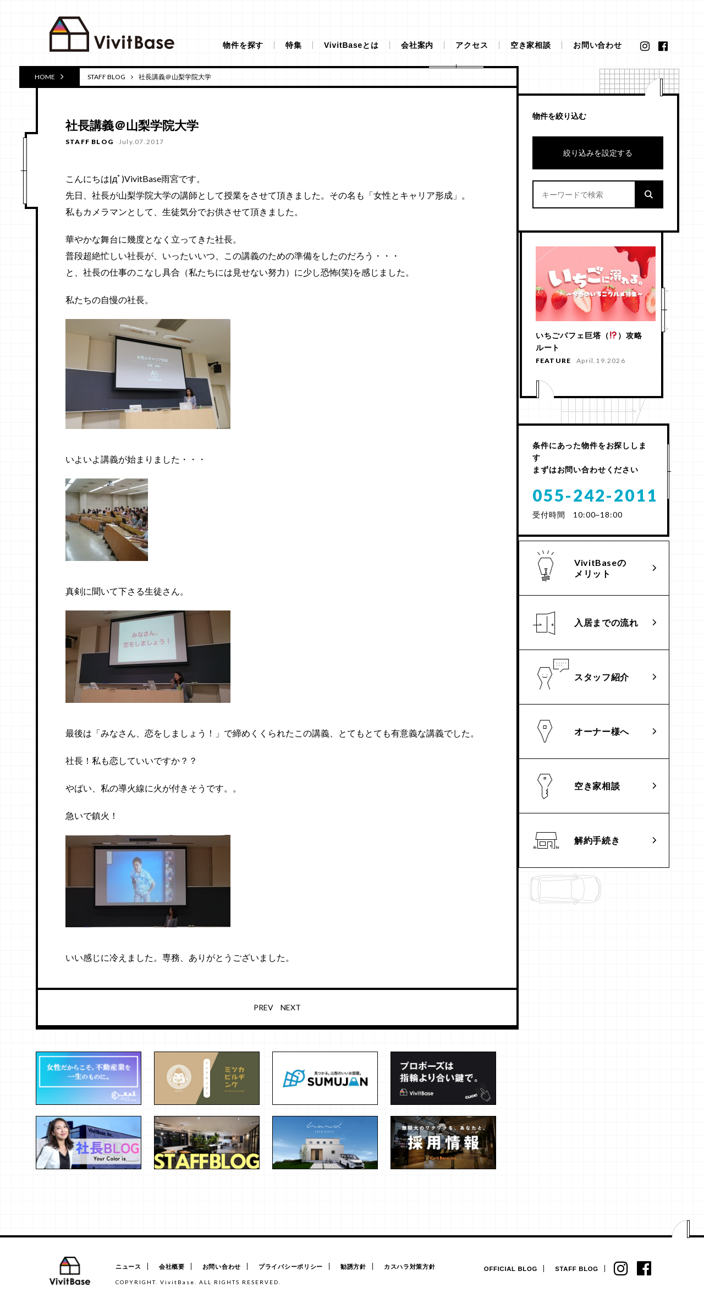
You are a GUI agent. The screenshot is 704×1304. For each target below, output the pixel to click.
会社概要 (176, 1267)
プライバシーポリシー (303, 1267)
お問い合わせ (597, 45)
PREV (263, 1007)
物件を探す (243, 45)
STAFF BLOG (106, 77)
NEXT (290, 1007)
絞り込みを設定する (597, 152)
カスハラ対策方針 (431, 1267)
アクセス (471, 45)
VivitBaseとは (351, 45)
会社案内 (417, 45)
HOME (49, 76)
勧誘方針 (370, 1267)
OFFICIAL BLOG (504, 1269)
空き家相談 (530, 45)
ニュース (128, 1267)
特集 (293, 45)
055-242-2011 (595, 497)
